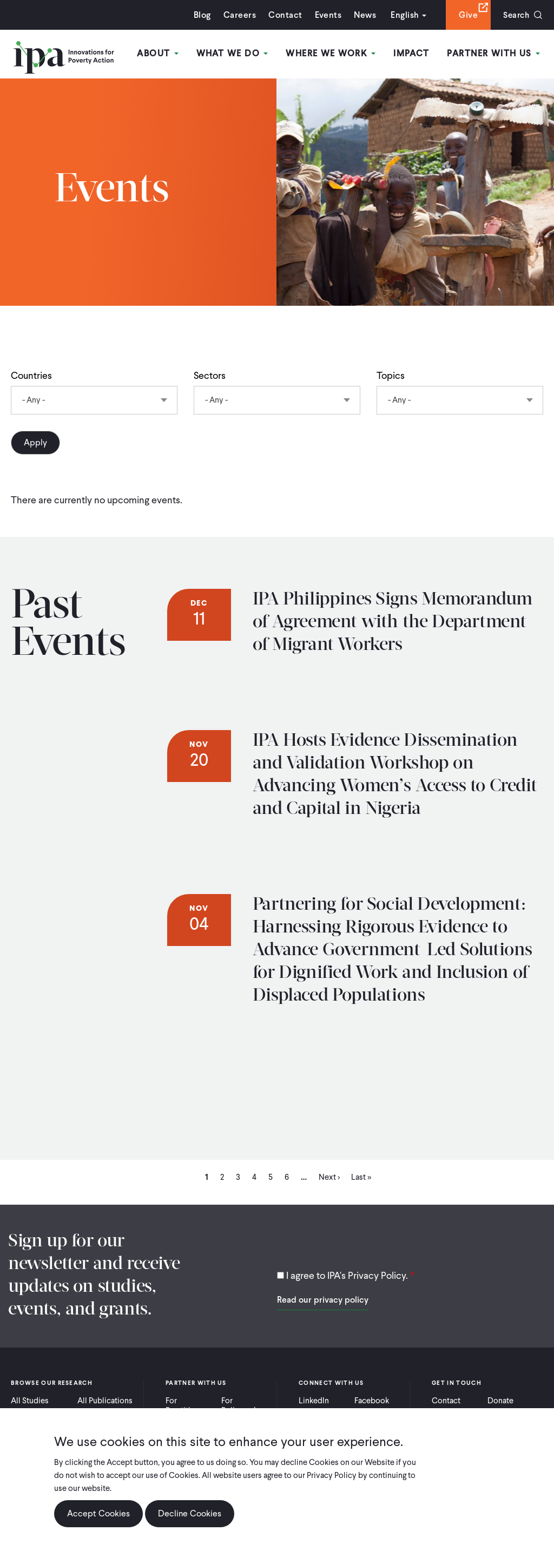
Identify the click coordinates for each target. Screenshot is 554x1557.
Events (325, 15)
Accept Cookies (98, 1513)
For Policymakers (244, 1405)
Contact (282, 15)
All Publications (105, 1400)
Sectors (210, 375)
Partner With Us (493, 53)
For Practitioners (188, 1405)
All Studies (30, 1400)
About (160, 53)
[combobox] (94, 400)
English (402, 15)
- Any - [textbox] (33, 400)
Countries (31, 375)
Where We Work (332, 53)
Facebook (371, 1400)
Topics (391, 375)
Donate (500, 1400)
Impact (412, 53)
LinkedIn (314, 1400)
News (362, 15)
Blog (199, 15)
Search (514, 15)
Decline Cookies (189, 1513)
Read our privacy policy (322, 1299)
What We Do (233, 53)
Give (465, 15)
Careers (237, 15)
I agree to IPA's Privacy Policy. (347, 1275)
